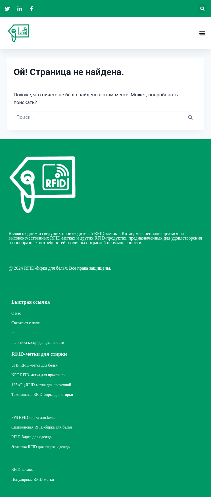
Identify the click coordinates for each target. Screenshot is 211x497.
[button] (202, 8)
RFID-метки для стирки (39, 354)
